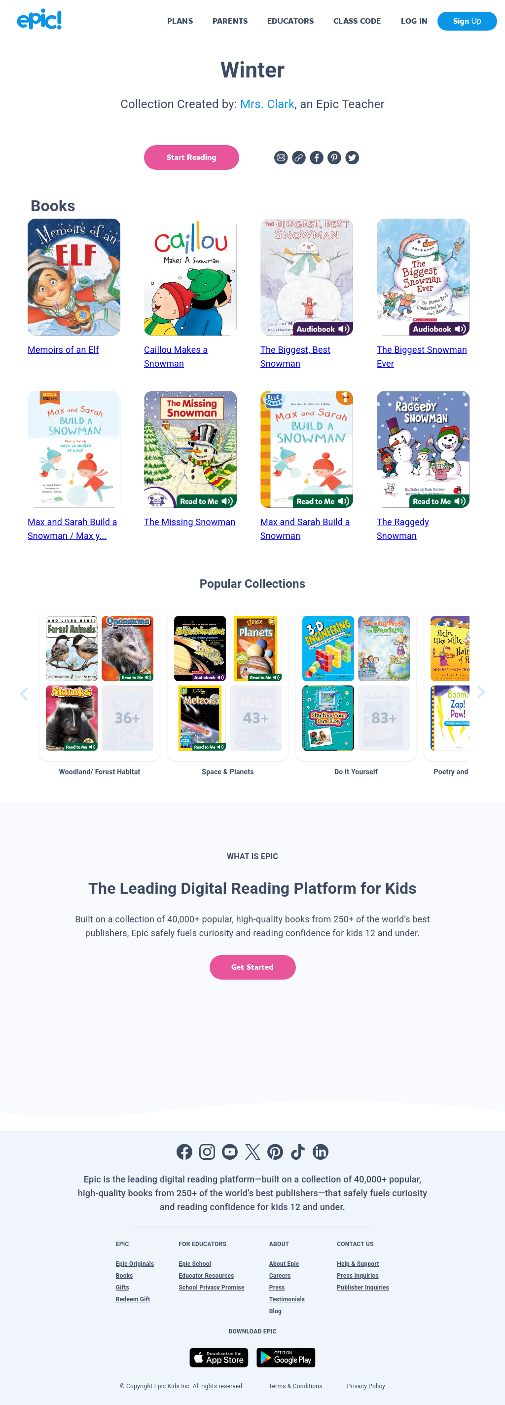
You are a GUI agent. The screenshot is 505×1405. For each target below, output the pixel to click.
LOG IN (414, 21)
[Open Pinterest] (275, 1152)
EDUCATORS (290, 21)
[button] (99, 685)
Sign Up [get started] (467, 21)
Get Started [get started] (252, 967)
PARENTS (230, 21)
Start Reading (191, 157)
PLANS (180, 21)
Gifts (122, 1287)
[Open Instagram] (207, 1152)
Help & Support (358, 1263)
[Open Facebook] (184, 1152)
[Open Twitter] (252, 1152)
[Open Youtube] (230, 1152)
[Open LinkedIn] (320, 1152)
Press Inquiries (358, 1275)
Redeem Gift (133, 1299)
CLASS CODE (357, 21)
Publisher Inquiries (363, 1287)
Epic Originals (135, 1263)
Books (124, 1275)
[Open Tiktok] (298, 1152)
